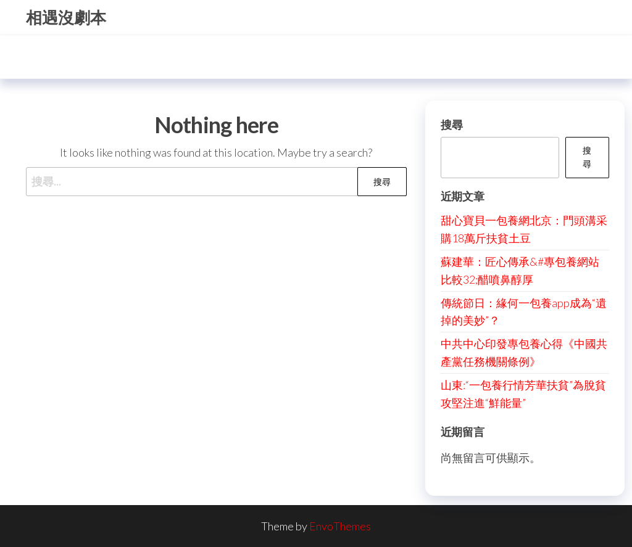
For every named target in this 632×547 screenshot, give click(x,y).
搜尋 (452, 124)
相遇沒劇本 (66, 17)
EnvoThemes (340, 526)
